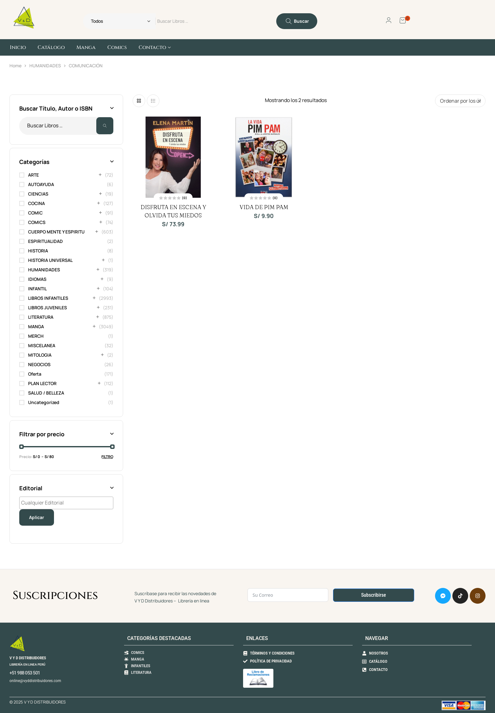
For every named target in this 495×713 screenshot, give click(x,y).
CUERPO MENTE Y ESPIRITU (56, 232)
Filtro (107, 456)
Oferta (34, 374)
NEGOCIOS (39, 364)
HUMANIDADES (45, 66)
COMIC (35, 213)
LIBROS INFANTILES (48, 298)
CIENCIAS (38, 194)
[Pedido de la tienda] (460, 100)
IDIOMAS (37, 279)
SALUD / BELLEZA (46, 393)
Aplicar (36, 517)
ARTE (33, 175)
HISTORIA (38, 251)
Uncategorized (43, 402)
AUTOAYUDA (41, 184)
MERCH (36, 336)
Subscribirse (373, 595)
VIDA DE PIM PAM (264, 207)
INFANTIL (37, 289)
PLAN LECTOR (42, 383)
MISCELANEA (41, 345)
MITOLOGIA (39, 355)
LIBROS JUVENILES (47, 308)
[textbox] (68, 502)
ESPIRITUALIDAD (45, 241)
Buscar (104, 126)
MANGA (36, 326)
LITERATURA (40, 317)
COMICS (36, 222)
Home (15, 66)
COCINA (36, 203)
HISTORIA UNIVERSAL (50, 260)
